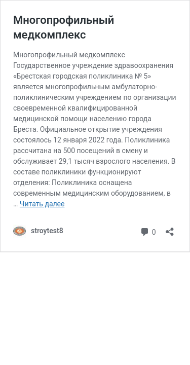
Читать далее (42, 204)
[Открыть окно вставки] (170, 228)
